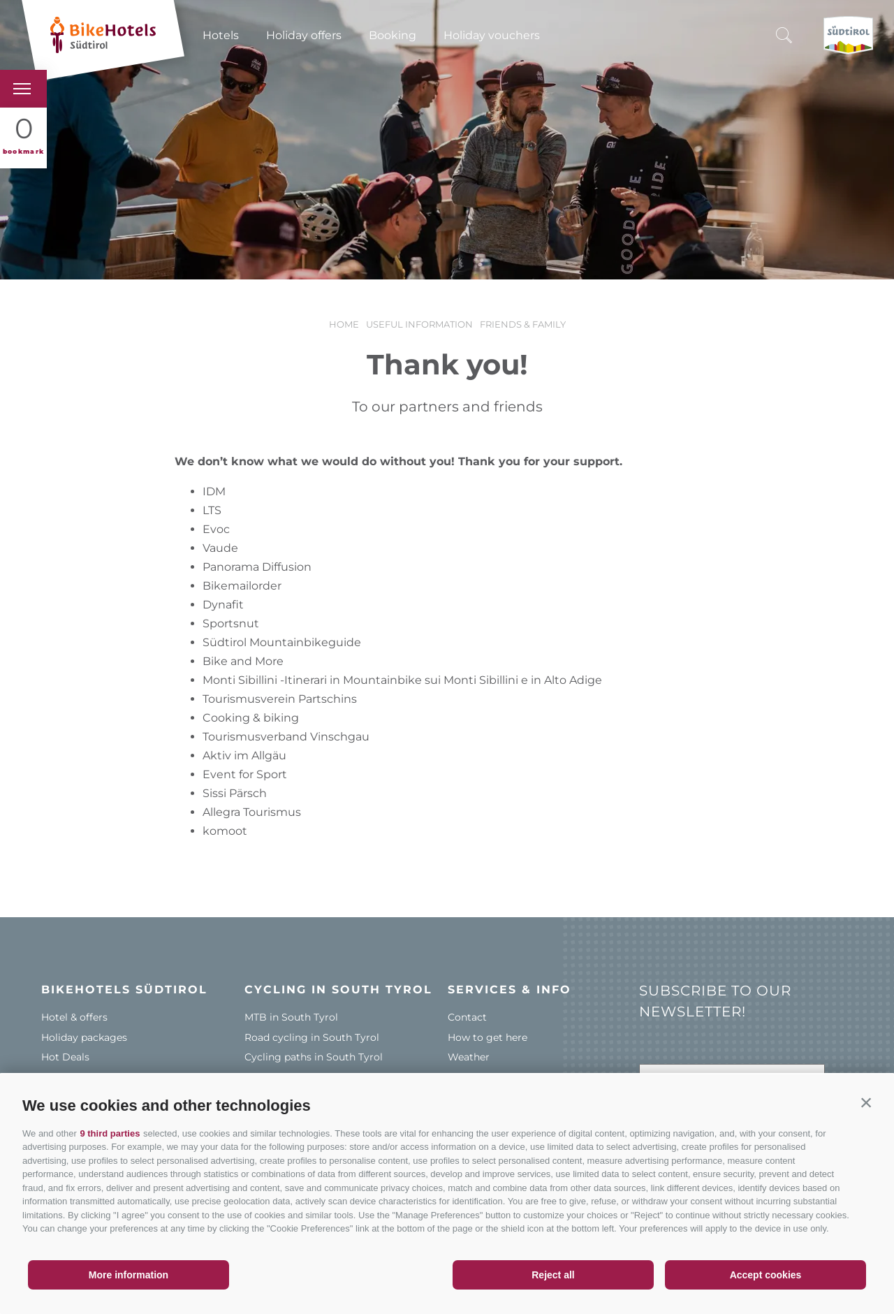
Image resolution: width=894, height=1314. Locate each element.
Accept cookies (766, 1274)
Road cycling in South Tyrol (311, 1037)
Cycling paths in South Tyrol (313, 1057)
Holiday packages (84, 1037)
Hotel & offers (74, 1017)
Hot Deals (65, 1057)
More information (128, 1274)
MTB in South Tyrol (291, 1017)
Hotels (221, 35)
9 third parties (110, 1133)
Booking (392, 35)
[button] (866, 1102)
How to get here (487, 1037)
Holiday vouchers (492, 35)
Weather (469, 1057)
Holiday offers (304, 35)
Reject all (553, 1274)
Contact (467, 1017)
